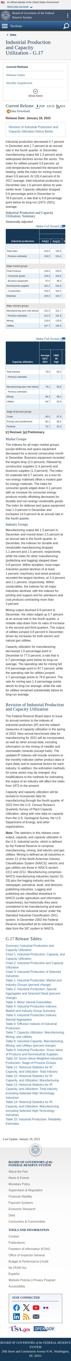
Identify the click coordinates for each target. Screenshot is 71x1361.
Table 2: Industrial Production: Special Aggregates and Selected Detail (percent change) (33, 993)
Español (14, 1273)
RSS (60, 106)
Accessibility (17, 1286)
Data (13, 34)
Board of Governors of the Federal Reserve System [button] (33, 15)
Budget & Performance (24, 1261)
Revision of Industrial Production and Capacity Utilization (35, 706)
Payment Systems (21, 1202)
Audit (44, 1261)
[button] (5, 15)
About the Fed (18, 1171)
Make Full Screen (51, 226)
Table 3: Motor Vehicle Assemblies (29, 1002)
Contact (14, 1236)
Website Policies (20, 1280)
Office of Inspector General (27, 1255)
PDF (40, 106)
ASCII (50, 106)
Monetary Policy (19, 1184)
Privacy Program (44, 1280)
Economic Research (22, 1209)
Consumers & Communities (27, 1221)
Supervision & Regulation (26, 1190)
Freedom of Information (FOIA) (29, 1249)
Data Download (18, 111)
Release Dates (15, 75)
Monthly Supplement (19, 83)
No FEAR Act (17, 1267)
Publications (17, 1242)
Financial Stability (20, 1196)
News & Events (19, 1177)
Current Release (17, 66)
